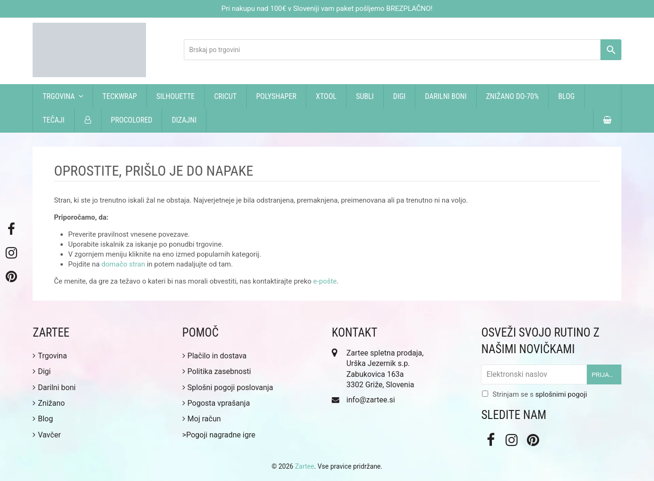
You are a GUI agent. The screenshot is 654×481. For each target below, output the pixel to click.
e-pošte (325, 281)
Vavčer (46, 434)
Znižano (49, 403)
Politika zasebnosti (216, 371)
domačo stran (123, 264)
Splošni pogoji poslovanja (227, 387)
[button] (607, 120)
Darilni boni (54, 387)
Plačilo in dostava (214, 355)
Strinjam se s (539, 394)
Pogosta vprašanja (216, 403)
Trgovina (50, 355)
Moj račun (201, 418)
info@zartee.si (370, 399)
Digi (42, 371)
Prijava (604, 374)
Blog (43, 418)
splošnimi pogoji (561, 394)
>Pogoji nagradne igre (219, 434)
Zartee (304, 466)
